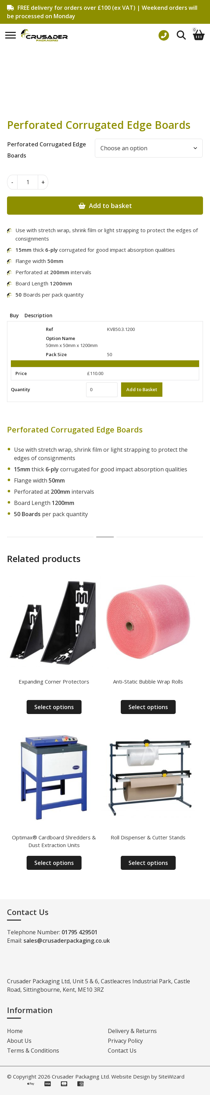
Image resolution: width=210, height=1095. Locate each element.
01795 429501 (80, 932)
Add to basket (110, 205)
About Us (19, 1041)
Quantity (20, 389)
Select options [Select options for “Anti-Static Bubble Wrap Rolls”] (148, 707)
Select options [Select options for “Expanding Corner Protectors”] (54, 707)
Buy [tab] (14, 315)
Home (15, 1031)
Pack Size (56, 354)
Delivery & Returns (132, 1031)
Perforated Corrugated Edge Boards (46, 149)
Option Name (60, 338)
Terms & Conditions (33, 1050)
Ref (49, 329)
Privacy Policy (125, 1041)
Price (21, 373)
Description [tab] (38, 315)
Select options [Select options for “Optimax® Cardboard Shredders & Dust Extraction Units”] (54, 863)
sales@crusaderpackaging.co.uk (66, 940)
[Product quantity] (28, 182)
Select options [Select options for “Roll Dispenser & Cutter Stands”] (148, 863)
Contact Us (122, 1050)
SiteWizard (171, 1076)
